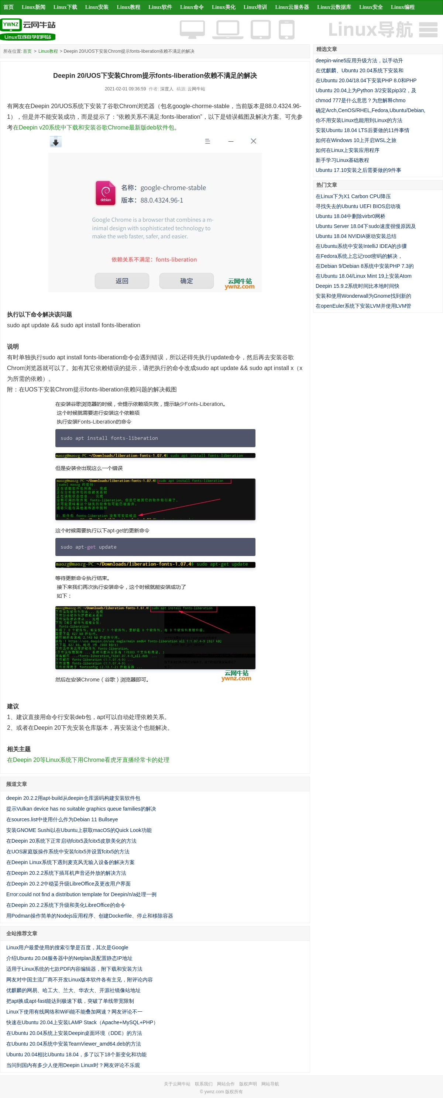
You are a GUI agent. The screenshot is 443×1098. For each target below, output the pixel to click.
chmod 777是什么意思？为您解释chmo (361, 100)
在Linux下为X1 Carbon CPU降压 (353, 196)
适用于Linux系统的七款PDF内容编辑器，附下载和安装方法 (74, 969)
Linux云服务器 (292, 7)
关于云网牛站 (177, 1084)
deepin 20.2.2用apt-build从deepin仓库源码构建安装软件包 (73, 798)
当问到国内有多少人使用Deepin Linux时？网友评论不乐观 (73, 1065)
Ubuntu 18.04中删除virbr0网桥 (350, 216)
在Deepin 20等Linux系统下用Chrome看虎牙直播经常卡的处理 (88, 760)
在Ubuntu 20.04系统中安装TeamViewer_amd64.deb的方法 (73, 1044)
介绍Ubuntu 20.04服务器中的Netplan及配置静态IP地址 (69, 958)
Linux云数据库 (334, 7)
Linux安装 (97, 7)
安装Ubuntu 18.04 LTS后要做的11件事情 (362, 130)
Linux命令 (192, 7)
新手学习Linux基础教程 (342, 160)
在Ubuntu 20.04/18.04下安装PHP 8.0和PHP (366, 80)
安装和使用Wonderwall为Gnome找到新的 (363, 296)
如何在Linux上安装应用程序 (348, 150)
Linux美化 (224, 7)
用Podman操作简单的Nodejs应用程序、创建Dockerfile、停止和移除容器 (89, 916)
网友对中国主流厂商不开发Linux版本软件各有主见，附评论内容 (79, 980)
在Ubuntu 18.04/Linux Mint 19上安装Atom (364, 276)
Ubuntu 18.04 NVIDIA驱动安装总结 (356, 236)
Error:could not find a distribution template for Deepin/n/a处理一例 (81, 894)
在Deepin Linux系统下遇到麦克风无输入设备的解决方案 (70, 862)
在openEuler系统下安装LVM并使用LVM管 (363, 306)
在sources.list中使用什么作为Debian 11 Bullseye (62, 819)
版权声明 (248, 1084)
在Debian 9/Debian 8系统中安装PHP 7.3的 (365, 266)
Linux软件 (160, 7)
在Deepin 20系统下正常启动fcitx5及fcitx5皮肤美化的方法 (71, 841)
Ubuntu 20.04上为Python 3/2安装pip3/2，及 (366, 90)
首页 (8, 7)
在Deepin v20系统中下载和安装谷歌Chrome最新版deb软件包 (93, 127)
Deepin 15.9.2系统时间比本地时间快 (357, 286)
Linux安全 (371, 7)
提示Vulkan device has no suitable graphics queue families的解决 (81, 809)
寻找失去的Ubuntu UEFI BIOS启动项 (358, 206)
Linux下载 (65, 7)
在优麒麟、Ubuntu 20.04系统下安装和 (359, 70)
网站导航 (270, 1084)
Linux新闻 (33, 7)
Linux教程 (128, 7)
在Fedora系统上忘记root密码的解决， (359, 256)
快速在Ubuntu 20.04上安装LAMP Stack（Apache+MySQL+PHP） (82, 1022)
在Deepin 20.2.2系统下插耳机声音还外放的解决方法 (66, 873)
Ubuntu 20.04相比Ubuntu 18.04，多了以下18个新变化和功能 (76, 1054)
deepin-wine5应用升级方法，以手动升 (359, 60)
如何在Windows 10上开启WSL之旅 (356, 140)
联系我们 (204, 1084)
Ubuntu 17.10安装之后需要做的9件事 (358, 170)
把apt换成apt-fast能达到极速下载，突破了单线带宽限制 (70, 1001)
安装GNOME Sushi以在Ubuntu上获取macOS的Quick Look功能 (79, 830)
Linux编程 (403, 7)
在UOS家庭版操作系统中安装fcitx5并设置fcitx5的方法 (68, 851)
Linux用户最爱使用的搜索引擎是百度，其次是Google (67, 947)
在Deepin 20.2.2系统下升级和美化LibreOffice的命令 (66, 905)
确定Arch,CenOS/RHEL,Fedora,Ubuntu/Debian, (370, 110)
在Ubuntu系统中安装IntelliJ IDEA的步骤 (361, 246)
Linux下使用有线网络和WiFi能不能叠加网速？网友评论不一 (74, 1012)
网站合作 (226, 1084)
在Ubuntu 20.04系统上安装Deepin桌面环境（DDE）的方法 (74, 1033)
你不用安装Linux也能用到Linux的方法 (359, 120)
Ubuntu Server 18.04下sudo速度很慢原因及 (366, 226)
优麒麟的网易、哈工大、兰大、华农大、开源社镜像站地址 (73, 990)
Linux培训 (255, 7)
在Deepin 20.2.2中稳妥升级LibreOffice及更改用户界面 (68, 884)
